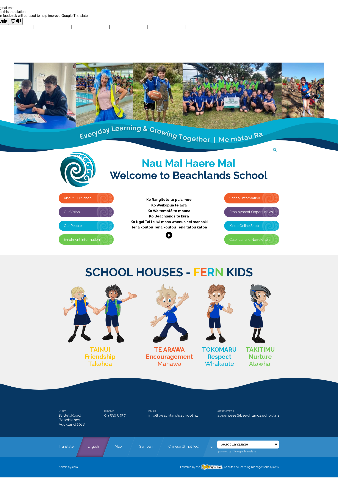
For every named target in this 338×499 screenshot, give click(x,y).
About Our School (78, 198)
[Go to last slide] (19, 96)
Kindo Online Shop (244, 226)
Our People (73, 226)
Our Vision (72, 212)
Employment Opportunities (251, 212)
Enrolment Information (82, 240)
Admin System (68, 467)
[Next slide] (318, 96)
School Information (244, 198)
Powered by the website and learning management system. (229, 467)
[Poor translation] (16, 21)
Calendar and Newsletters (250, 240)
